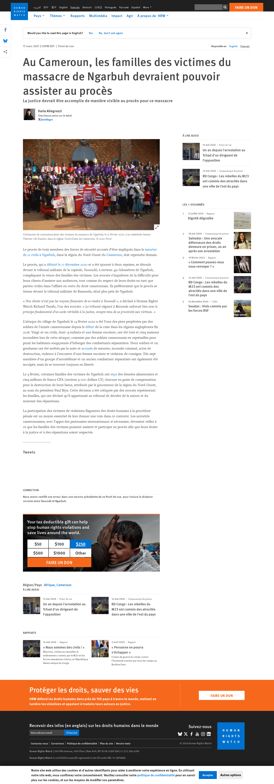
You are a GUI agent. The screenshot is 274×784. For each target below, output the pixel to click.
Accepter (207, 775)
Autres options (230, 775)
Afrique (49, 584)
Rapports (77, 15)
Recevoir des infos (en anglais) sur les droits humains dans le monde (94, 725)
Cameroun (114, 255)
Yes (91, 33)
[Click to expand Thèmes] (58, 15)
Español (135, 7)
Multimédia (98, 15)
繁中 (53, 7)
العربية (37, 7)
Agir (130, 15)
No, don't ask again (111, 33)
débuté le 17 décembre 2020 (67, 264)
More (148, 7)
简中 (46, 7)
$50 (38, 544)
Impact (117, 15)
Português (110, 7)
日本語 (98, 7)
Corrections (57, 743)
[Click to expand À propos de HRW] (153, 15)
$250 (81, 544)
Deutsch (87, 7)
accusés (87, 348)
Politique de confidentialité (82, 743)
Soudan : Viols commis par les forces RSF (207, 308)
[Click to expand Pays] (40, 15)
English (63, 7)
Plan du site (106, 743)
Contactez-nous (39, 743)
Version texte (123, 743)
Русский (124, 7)
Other (80, 553)
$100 (59, 544)
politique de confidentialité (156, 775)
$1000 (59, 553)
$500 (38, 553)
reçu (113, 374)
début (90, 327)
